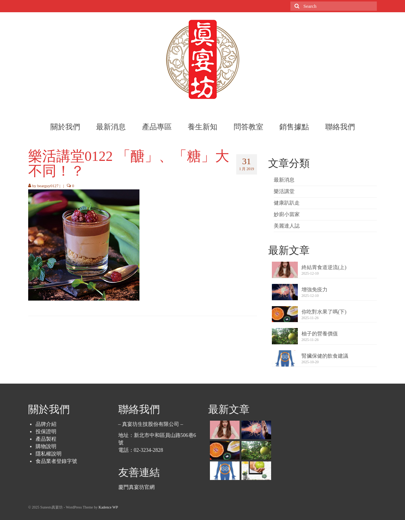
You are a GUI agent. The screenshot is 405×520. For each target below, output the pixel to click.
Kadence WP (108, 507)
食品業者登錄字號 (56, 461)
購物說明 (46, 446)
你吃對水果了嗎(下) (324, 312)
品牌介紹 (46, 424)
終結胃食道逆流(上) (324, 267)
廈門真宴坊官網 (136, 487)
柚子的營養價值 (320, 334)
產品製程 (46, 439)
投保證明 (46, 431)
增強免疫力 (314, 289)
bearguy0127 (48, 185)
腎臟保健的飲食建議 (325, 356)
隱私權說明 (49, 454)
